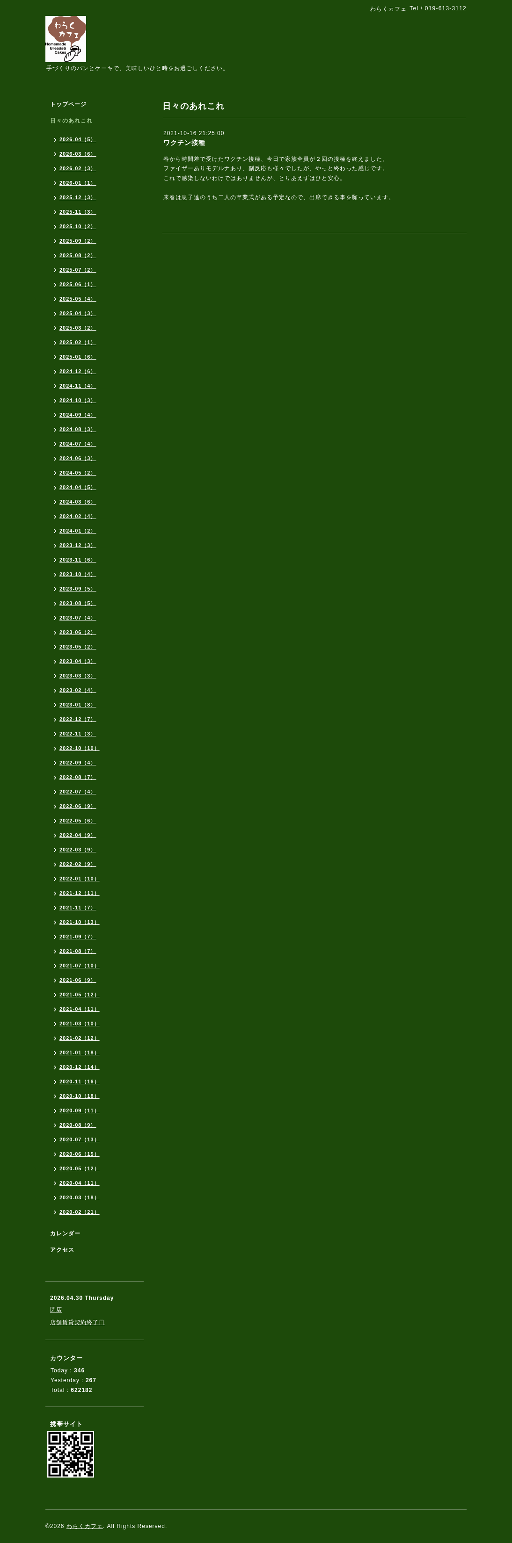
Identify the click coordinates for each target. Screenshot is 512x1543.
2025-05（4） (77, 299)
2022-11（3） (77, 733)
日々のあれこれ (71, 120)
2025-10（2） (77, 226)
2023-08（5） (77, 603)
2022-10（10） (79, 748)
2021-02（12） (79, 1038)
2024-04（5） (77, 487)
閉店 (56, 1309)
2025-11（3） (77, 212)
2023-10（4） (77, 574)
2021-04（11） (79, 1009)
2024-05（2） (77, 473)
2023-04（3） (77, 661)
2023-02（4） (77, 690)
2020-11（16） (79, 1081)
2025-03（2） (77, 328)
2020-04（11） (79, 1183)
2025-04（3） (77, 313)
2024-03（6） (77, 502)
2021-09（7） (77, 936)
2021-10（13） (79, 922)
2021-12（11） (79, 893)
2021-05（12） (79, 994)
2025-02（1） (77, 342)
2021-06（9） (77, 980)
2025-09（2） (77, 241)
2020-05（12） (79, 1168)
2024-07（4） (77, 444)
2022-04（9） (77, 835)
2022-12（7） (77, 719)
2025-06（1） (77, 284)
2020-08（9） (77, 1125)
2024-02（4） (77, 516)
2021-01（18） (79, 1052)
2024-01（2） (77, 531)
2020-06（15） (79, 1154)
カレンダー (65, 1233)
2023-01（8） (77, 704)
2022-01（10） (79, 878)
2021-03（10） (79, 1023)
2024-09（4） (77, 415)
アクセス (62, 1250)
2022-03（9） (77, 849)
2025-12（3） (77, 197)
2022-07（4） (77, 791)
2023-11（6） (77, 559)
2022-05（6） (77, 820)
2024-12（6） (77, 371)
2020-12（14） (79, 1067)
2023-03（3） (77, 675)
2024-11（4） (77, 386)
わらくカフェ (84, 1526)
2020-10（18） (79, 1096)
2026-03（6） (77, 154)
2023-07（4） (77, 617)
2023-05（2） (77, 646)
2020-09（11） (79, 1110)
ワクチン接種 (184, 142)
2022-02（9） (77, 864)
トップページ (68, 104)
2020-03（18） (79, 1197)
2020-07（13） (79, 1139)
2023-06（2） (77, 632)
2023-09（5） (77, 588)
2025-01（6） (77, 357)
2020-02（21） (79, 1212)
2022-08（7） (77, 777)
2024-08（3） (77, 429)
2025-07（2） (77, 270)
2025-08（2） (77, 255)
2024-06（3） (77, 458)
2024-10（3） (77, 400)
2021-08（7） (77, 951)
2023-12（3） (77, 545)
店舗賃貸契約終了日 (77, 1322)
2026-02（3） (77, 168)
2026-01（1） (77, 183)
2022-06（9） (77, 806)
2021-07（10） (79, 965)
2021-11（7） (77, 907)
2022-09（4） (77, 762)
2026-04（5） (77, 139)
